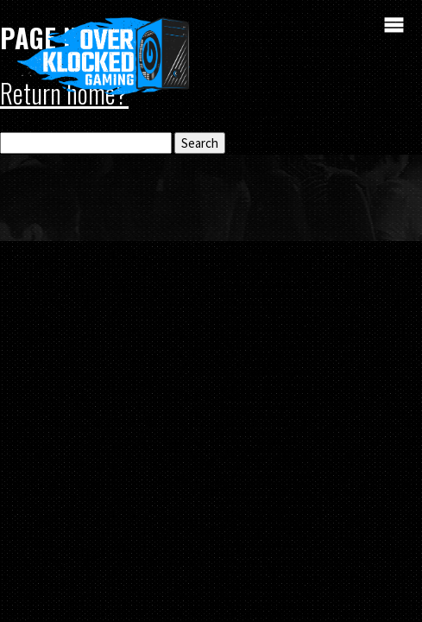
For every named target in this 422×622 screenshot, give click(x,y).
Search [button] (199, 143)
